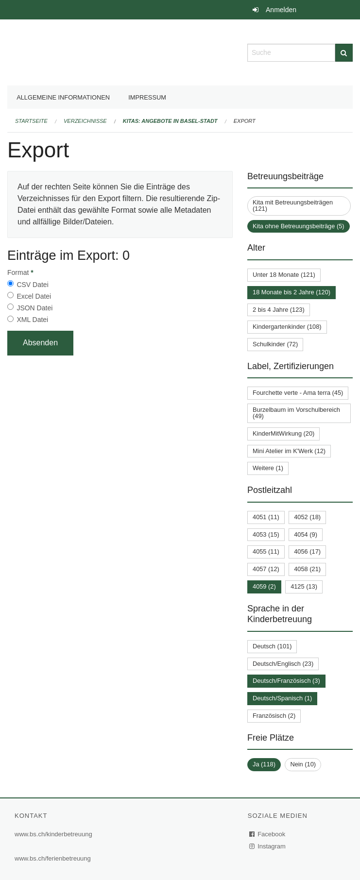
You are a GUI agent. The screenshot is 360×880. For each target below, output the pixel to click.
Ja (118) (264, 764)
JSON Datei (34, 308)
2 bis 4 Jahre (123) (279, 309)
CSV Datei (32, 284)
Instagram (268, 846)
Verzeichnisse (85, 121)
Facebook (268, 834)
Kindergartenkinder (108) (287, 326)
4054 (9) (305, 534)
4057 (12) (266, 569)
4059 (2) (264, 586)
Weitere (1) (268, 468)
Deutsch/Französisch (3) (286, 680)
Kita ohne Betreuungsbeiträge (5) (298, 226)
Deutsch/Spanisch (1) (282, 698)
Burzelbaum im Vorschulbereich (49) (296, 413)
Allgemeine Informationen (63, 97)
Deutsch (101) (272, 646)
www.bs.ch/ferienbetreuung (53, 858)
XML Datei (32, 319)
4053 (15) (266, 534)
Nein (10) (303, 764)
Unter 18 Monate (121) (284, 274)
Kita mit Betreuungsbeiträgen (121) (293, 205)
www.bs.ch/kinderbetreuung (53, 834)
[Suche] (344, 53)
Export (245, 121)
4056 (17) (307, 551)
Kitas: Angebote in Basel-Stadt (170, 121)
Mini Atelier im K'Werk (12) (289, 451)
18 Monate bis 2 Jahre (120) (291, 292)
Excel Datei (34, 296)
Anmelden (281, 10)
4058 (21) (307, 569)
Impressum (147, 97)
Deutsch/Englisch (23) (283, 663)
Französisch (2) (274, 715)
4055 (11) (266, 551)
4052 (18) (307, 517)
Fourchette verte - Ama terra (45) (298, 392)
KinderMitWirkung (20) (283, 433)
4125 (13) (304, 586)
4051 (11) (266, 517)
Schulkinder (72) (275, 344)
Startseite (31, 121)
